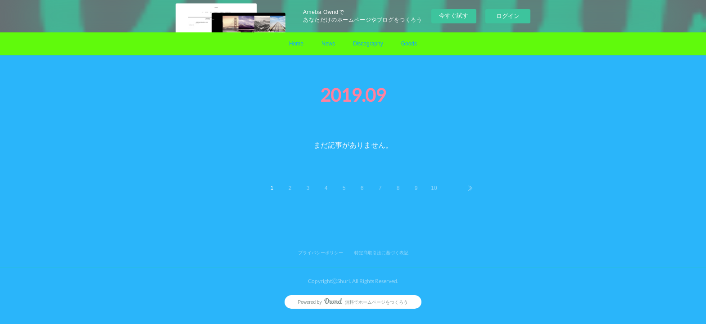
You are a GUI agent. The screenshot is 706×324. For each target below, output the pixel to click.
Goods (409, 43)
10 (434, 188)
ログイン (508, 16)
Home (296, 43)
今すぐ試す (453, 15)
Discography (368, 43)
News (328, 43)
